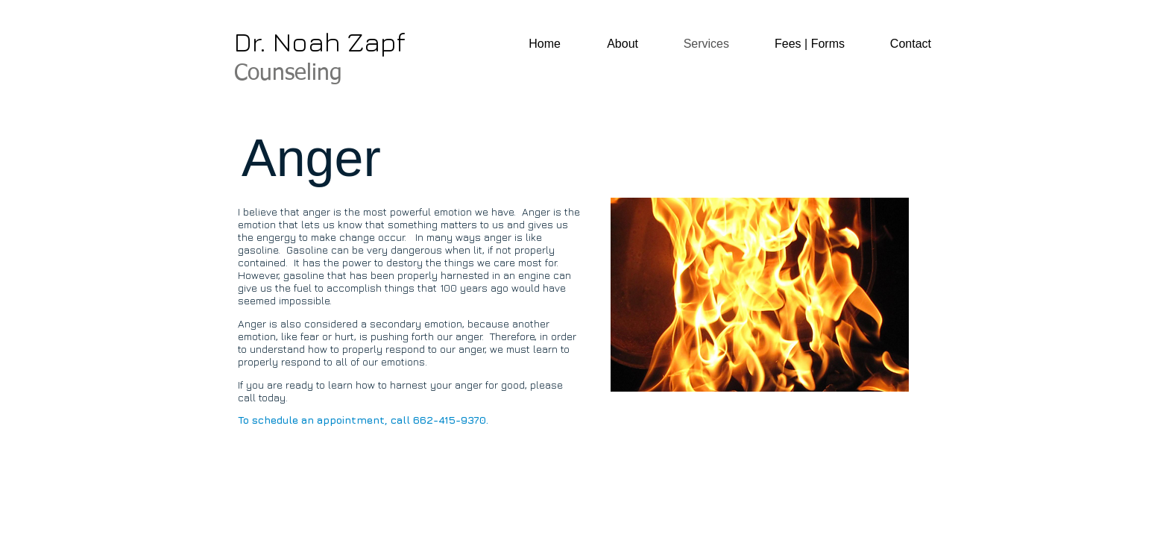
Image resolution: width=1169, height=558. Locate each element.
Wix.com (443, 532)
